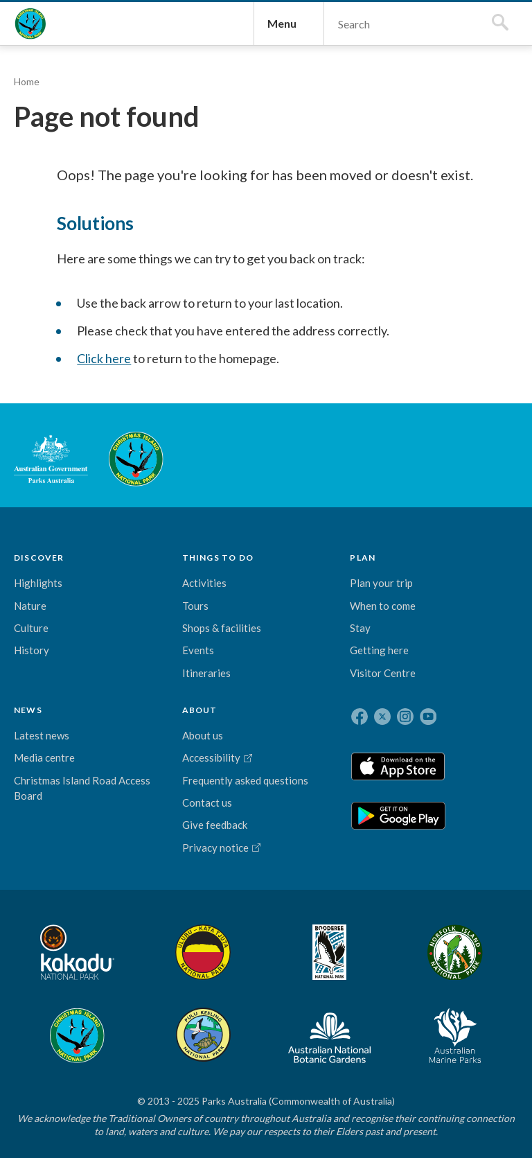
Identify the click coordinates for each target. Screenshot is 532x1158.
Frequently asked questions (334, 771)
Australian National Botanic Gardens (414, 1018)
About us (329, 711)
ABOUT (326, 680)
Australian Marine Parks (485, 1017)
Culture (38, 756)
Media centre (229, 733)
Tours (98, 741)
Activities (107, 719)
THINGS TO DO (104, 683)
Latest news (226, 711)
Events (101, 802)
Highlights (45, 711)
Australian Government (58, 574)
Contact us (334, 809)
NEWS (213, 680)
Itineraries (109, 824)
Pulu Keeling (341, 1018)
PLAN (160, 680)
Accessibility (338, 733)
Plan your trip (158, 726)
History (38, 778)
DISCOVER (46, 680)
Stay (158, 802)
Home (33, 140)
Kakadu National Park (58, 1018)
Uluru (126, 1018)
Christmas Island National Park (44, 52)
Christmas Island (283, 1018)
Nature (37, 733)
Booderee (175, 1018)
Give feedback (341, 831)
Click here (153, 466)
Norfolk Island (223, 1018)
